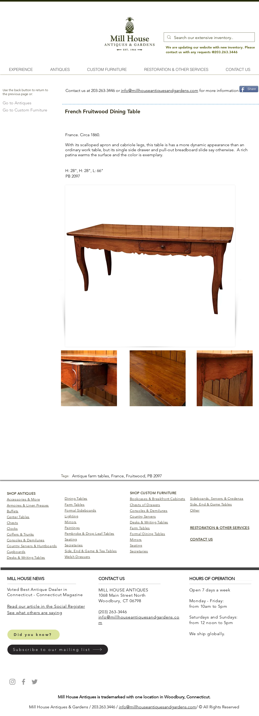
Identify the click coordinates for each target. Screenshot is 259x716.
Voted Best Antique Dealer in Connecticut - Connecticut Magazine (45, 592)
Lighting (71, 516)
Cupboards (16, 552)
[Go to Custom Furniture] (25, 110)
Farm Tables (75, 505)
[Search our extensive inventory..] (208, 38)
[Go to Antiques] (17, 103)
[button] (57, 650)
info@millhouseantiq (138, 706)
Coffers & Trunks (20, 534)
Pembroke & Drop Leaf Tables (90, 534)
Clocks (12, 529)
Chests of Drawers (145, 505)
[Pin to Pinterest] (248, 97)
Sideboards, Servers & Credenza (217, 499)
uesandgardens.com (177, 706)
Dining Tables (76, 499)
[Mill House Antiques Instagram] (12, 682)
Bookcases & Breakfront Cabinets (157, 499)
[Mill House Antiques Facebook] (23, 682)
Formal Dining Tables (147, 534)
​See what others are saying (34, 612)
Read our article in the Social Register (46, 606)
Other (195, 510)
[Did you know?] (33, 635)
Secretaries (74, 545)
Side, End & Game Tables (211, 504)
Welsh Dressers (77, 557)
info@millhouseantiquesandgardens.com (159, 90)
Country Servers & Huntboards (32, 546)
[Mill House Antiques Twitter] (35, 682)
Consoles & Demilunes (26, 540)
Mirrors (71, 522)
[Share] (248, 89)
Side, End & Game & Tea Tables (91, 551)
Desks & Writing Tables (26, 558)
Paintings (72, 528)
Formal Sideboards (80, 510)
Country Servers (143, 516)
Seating (71, 539)
